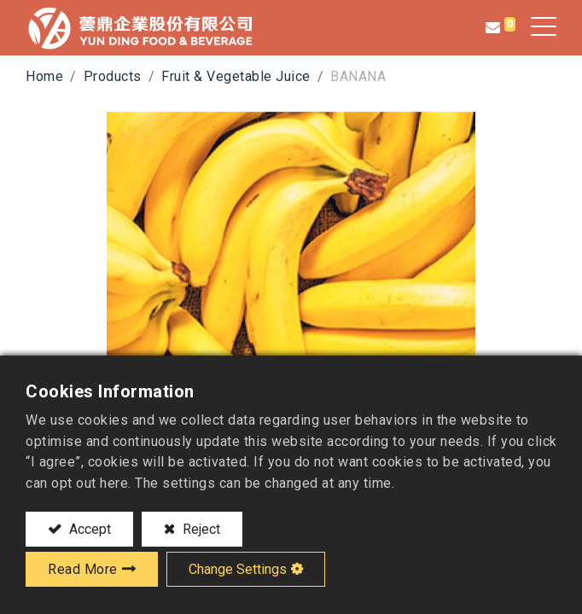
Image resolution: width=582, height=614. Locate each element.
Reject (199, 529)
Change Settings (238, 569)
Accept (88, 529)
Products (113, 76)
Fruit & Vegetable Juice (236, 76)
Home (44, 76)
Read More (83, 569)
